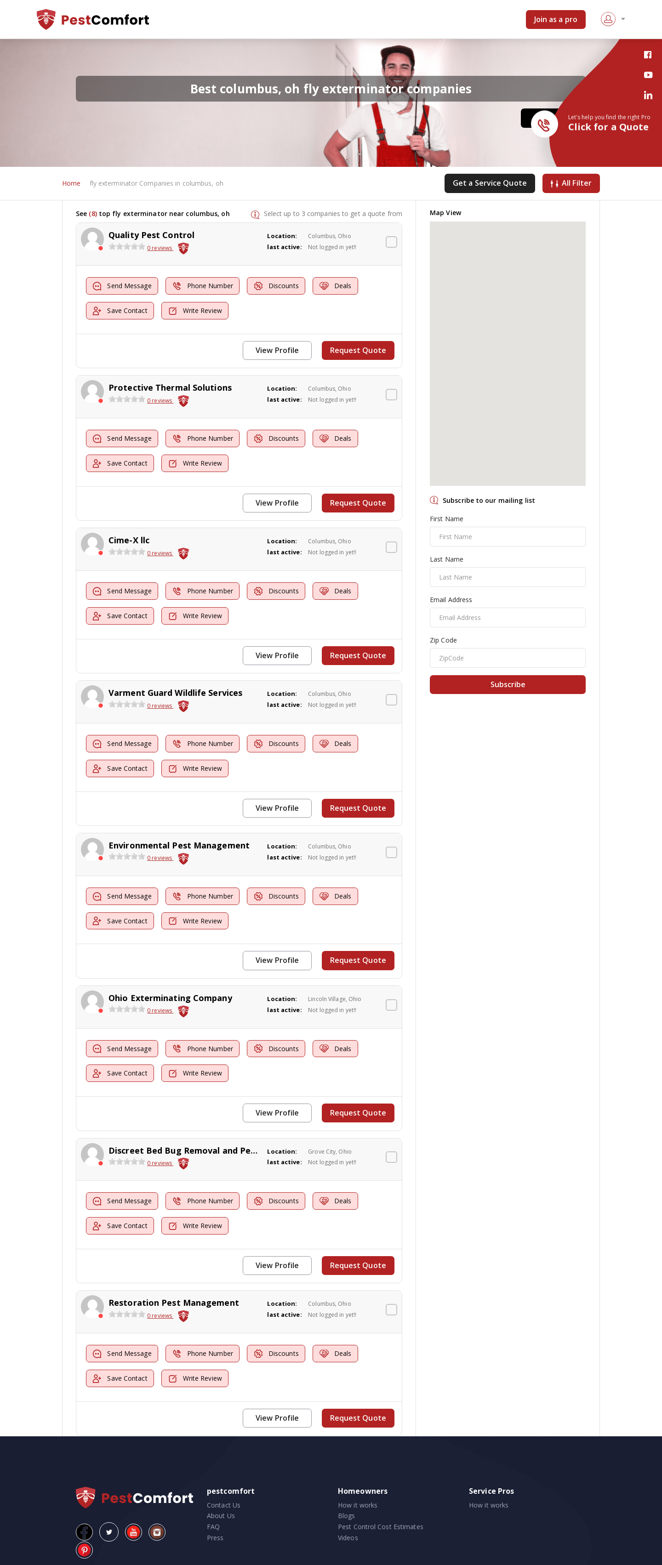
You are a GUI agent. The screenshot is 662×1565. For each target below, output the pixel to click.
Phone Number (204, 286)
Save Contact (120, 311)
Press (215, 1529)
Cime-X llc (128, 538)
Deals (341, 286)
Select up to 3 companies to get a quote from (333, 213)
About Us (221, 1507)
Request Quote (359, 350)
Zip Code (443, 640)
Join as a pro (555, 19)
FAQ (213, 1518)
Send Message (122, 286)
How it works (357, 1496)
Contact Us (223, 1496)
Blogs (346, 1507)
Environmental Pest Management (179, 841)
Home (71, 183)
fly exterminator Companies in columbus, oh (156, 183)
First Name (446, 519)
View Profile (278, 350)
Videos (348, 1529)
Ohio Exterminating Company (170, 992)
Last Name (446, 559)
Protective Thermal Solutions (170, 387)
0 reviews (160, 248)
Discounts (279, 286)
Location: (282, 236)
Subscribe (508, 685)
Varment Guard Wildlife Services (175, 689)
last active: (284, 247)
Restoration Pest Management (173, 1295)
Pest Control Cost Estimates (380, 1518)
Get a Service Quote (490, 183)
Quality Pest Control (151, 235)
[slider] (126, 246)
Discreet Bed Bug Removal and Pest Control (200, 1144)
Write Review (197, 311)
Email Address (451, 600)
